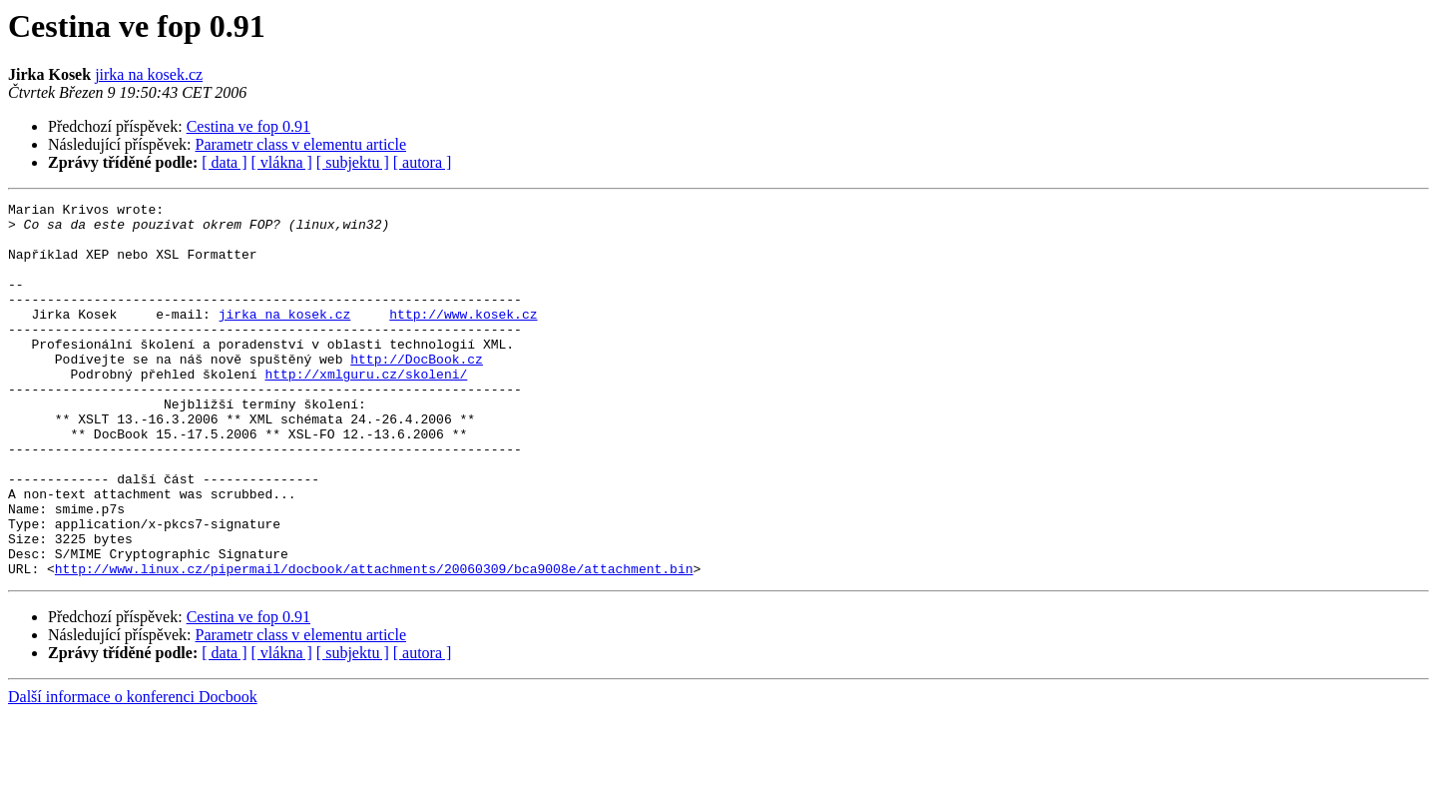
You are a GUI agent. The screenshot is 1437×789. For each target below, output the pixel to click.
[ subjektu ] (352, 162)
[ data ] (224, 162)
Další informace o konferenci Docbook (132, 771)
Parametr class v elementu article (301, 144)
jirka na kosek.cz (149, 74)
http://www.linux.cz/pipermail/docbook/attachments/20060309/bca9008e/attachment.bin (374, 643)
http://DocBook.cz (416, 391)
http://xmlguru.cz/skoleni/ (365, 409)
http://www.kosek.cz (463, 338)
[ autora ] (422, 162)
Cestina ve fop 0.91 (248, 126)
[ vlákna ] (281, 162)
